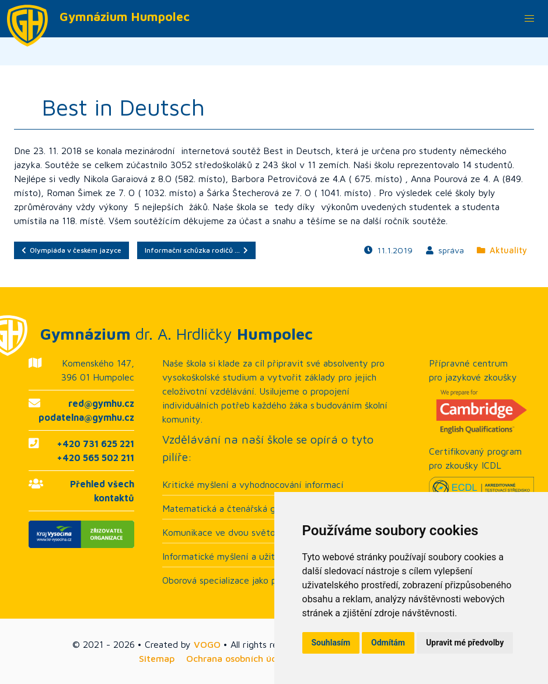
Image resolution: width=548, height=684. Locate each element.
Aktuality (502, 250)
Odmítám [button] (388, 642)
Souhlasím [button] (331, 642)
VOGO (207, 644)
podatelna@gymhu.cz (86, 417)
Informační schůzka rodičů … (196, 250)
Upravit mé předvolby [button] (465, 642)
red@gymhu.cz (101, 403)
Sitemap (156, 658)
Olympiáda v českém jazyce (71, 250)
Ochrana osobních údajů (238, 658)
